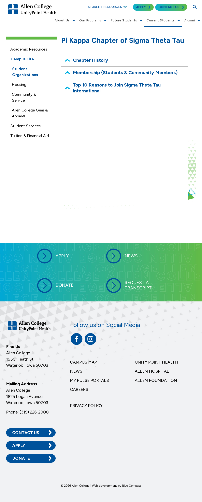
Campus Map (83, 362)
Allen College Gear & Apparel (30, 113)
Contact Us (25, 432)
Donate (21, 458)
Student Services (25, 125)
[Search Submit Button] (194, 7)
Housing (19, 84)
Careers (79, 389)
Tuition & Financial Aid (29, 135)
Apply (18, 445)
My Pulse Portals (89, 380)
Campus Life (22, 59)
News (76, 371)
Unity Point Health (156, 362)
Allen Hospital (152, 371)
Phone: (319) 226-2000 (27, 411)
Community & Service (24, 97)
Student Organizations (25, 71)
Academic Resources (28, 49)
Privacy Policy (86, 405)
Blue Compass (131, 485)
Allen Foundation (156, 380)
